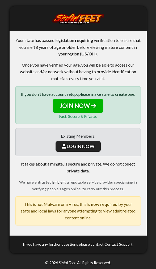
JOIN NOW (78, 105)
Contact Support (118, 244)
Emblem (58, 182)
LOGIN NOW (78, 146)
